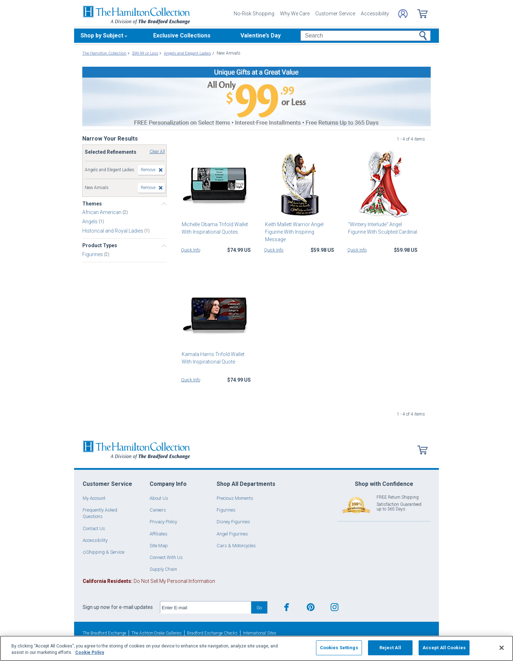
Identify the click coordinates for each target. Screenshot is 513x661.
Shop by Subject (102, 35)
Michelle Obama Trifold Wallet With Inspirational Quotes (214, 228)
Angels (90, 221)
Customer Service (335, 13)
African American (102, 212)
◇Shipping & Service (103, 552)
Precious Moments (235, 498)
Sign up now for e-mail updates (118, 607)
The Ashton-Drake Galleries (156, 633)
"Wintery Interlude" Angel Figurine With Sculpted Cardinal (381, 228)
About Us (159, 498)
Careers (158, 510)
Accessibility (375, 13)
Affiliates (158, 534)
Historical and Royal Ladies (113, 231)
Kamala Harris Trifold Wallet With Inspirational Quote (212, 358)
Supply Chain (163, 569)
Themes (92, 204)
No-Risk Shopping (254, 13)
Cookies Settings (339, 647)
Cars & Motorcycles (236, 545)
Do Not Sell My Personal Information (149, 581)
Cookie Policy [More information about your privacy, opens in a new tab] (89, 652)
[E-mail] (205, 607)
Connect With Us (166, 557)
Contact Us (94, 528)
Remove (148, 169)
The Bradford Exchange (104, 633)
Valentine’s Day (260, 35)
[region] (256, 648)
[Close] (501, 648)
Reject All (390, 647)
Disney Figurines (233, 521)
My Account (94, 498)
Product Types (99, 245)
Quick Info (190, 250)
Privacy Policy (163, 521)
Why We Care (295, 13)
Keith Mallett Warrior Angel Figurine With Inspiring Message (299, 228)
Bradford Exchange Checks (212, 633)
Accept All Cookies (444, 647)
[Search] (365, 35)
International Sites (259, 633)
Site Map (159, 545)
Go (259, 607)
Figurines (93, 254)
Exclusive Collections (182, 35)
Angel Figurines (232, 534)
